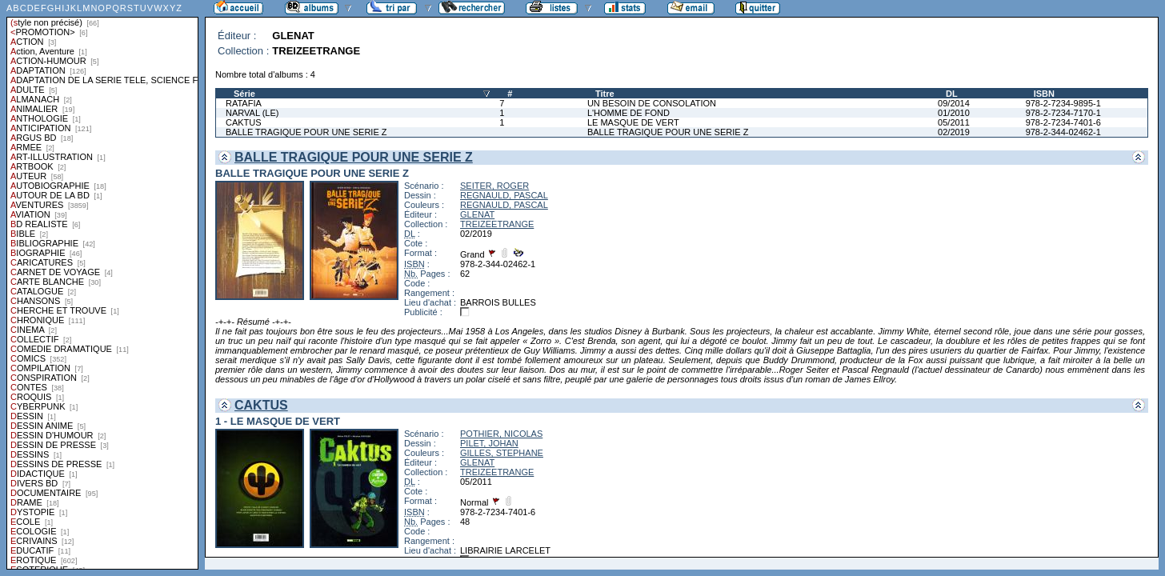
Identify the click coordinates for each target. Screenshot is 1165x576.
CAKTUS (244, 122)
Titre (605, 93)
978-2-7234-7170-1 (1063, 113)
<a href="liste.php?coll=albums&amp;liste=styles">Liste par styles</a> (102, 285)
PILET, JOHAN (489, 443)
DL (952, 93)
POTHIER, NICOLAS (501, 433)
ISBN (1044, 93)
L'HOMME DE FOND (628, 113)
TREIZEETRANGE (497, 224)
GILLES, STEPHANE (501, 453)
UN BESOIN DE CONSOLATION (651, 103)
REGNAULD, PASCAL (504, 195)
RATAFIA (244, 103)
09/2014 (954, 103)
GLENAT (477, 214)
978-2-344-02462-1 (1063, 132)
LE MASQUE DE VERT (633, 122)
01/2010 (954, 113)
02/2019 (954, 132)
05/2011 (954, 122)
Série (244, 93)
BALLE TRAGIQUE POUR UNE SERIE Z (306, 132)
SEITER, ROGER (494, 185)
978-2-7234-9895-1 (1063, 103)
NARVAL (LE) (252, 113)
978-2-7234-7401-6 (1063, 122)
